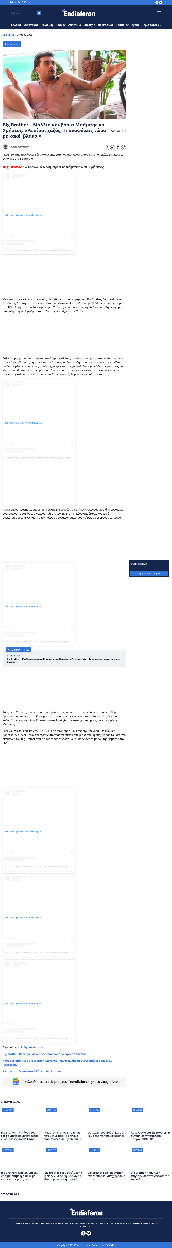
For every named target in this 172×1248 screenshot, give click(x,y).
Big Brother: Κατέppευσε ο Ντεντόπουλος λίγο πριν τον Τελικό (45, 1054)
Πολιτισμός (105, 25)
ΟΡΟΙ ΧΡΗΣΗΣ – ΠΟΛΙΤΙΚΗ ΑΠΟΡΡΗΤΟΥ (43, 1223)
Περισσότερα (150, 25)
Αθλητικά (74, 25)
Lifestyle (89, 25)
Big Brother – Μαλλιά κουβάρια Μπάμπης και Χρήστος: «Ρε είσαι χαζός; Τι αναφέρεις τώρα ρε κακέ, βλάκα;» (63, 660)
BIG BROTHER (12, 44)
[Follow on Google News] (64, 1081)
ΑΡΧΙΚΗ (19, 1223)
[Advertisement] (64, 276)
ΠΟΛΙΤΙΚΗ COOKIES (97, 1223)
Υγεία (135, 25)
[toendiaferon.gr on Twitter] (160, 2)
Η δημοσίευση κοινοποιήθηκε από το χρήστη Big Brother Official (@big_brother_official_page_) (44, 250)
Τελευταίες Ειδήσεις (20, 2)
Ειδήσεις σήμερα (32, 1047)
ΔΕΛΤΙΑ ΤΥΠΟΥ (86, 1226)
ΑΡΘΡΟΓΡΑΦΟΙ (149, 1223)
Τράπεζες (122, 25)
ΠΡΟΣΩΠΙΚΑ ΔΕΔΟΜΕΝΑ (74, 1223)
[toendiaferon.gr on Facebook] (156, 2)
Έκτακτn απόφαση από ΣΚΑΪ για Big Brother (32, 1071)
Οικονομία (31, 25)
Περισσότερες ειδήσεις (149, 573)
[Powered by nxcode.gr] (109, 1245)
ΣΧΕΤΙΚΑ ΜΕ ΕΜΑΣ (117, 1223)
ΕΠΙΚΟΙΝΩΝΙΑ (134, 1223)
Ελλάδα (16, 25)
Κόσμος (61, 25)
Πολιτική (47, 25)
